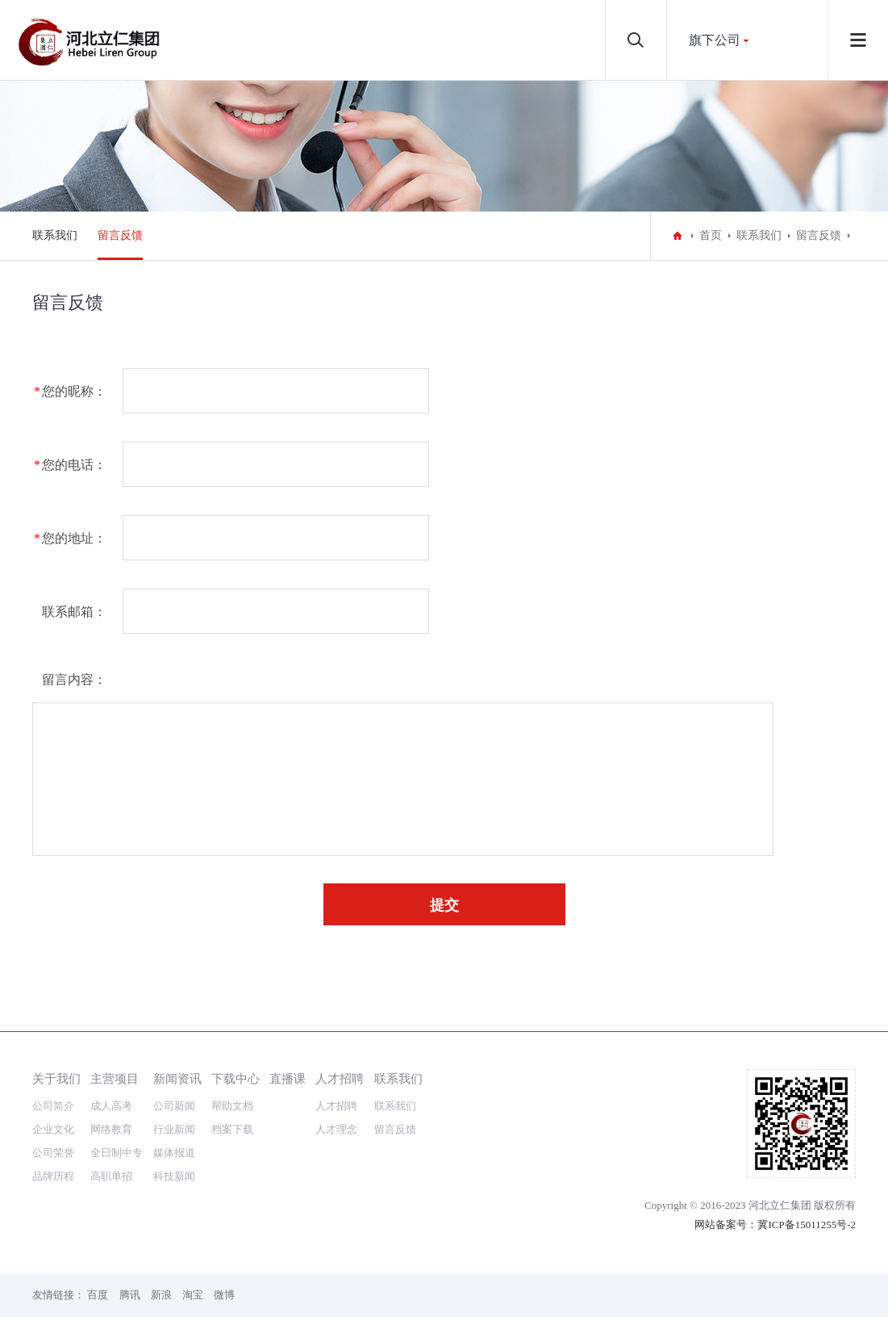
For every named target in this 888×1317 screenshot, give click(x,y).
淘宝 (192, 1295)
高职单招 (111, 1176)
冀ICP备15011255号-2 (806, 1224)
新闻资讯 (177, 1078)
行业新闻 (174, 1129)
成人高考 (111, 1106)
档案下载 (232, 1129)
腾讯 (129, 1295)
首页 (710, 235)
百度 (97, 1295)
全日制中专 (116, 1153)
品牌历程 (53, 1176)
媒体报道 (174, 1153)
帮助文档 (232, 1106)
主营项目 (114, 1078)
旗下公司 (714, 40)
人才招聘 (339, 1078)
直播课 (287, 1078)
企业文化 (53, 1129)
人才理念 (336, 1129)
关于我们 (56, 1078)
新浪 (161, 1295)
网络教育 (111, 1129)
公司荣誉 (53, 1153)
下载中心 (235, 1078)
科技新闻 (174, 1176)
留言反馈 (120, 235)
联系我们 (54, 235)
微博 (224, 1295)
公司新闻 (174, 1106)
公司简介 (53, 1106)
